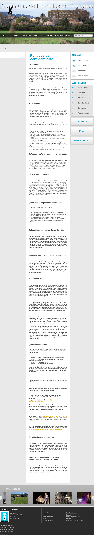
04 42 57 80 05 (83, 66)
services (31, 467)
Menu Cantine (83, 88)
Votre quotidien (46, 35)
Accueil (5, 35)
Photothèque (82, 98)
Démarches (82, 108)
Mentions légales (71, 513)
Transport (81, 93)
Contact (68, 518)
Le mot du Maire (26, 35)
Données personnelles (73, 516)
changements (48, 467)
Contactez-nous (84, 60)
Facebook (82, 71)
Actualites (14, 35)
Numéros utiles (83, 113)
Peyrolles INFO (83, 103)
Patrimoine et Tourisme (62, 35)
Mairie (36, 35)
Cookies (68, 515)
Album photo (83, 76)
